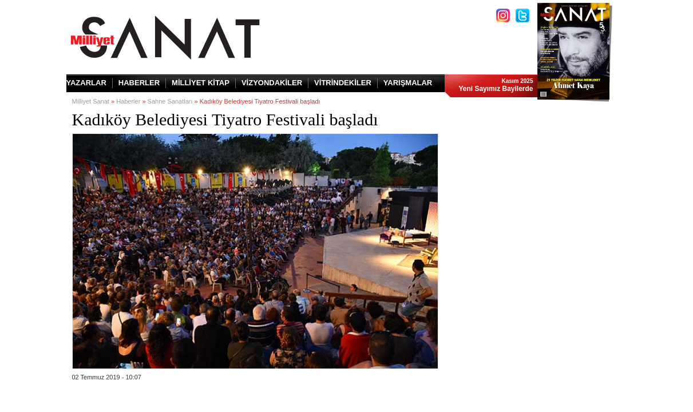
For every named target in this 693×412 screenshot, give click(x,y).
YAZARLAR (86, 82)
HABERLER (139, 82)
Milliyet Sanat (90, 101)
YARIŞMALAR (407, 82)
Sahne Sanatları (170, 101)
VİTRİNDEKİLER (342, 82)
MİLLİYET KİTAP (200, 82)
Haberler (128, 101)
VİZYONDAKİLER (271, 82)
